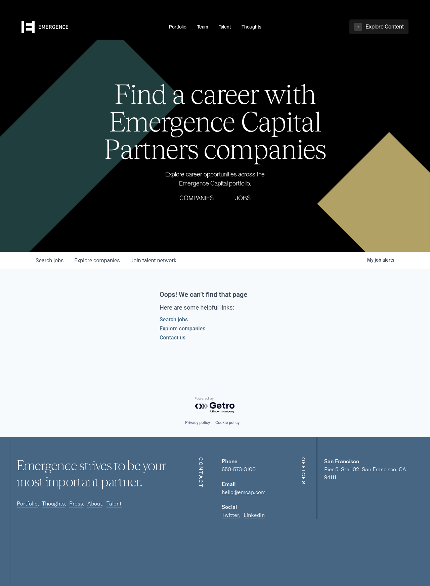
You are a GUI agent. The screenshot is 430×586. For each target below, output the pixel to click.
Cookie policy (227, 422)
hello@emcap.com (243, 492)
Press (76, 503)
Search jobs (174, 319)
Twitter (230, 515)
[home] (91, 27)
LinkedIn (254, 515)
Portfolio (27, 503)
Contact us (172, 337)
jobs (49, 260)
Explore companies (182, 328)
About (94, 503)
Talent (114, 503)
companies (97, 260)
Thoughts (53, 503)
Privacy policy (197, 422)
